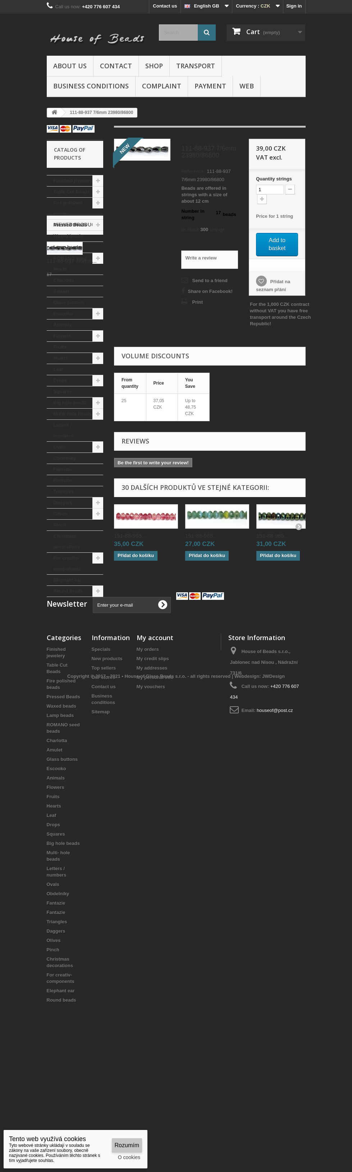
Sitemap (101, 825)
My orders (148, 762)
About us (70, 65)
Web (246, 86)
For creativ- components (67, 563)
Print (197, 302)
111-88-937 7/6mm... (72, 655)
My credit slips (153, 772)
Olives (61, 513)
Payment (210, 86)
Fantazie (63, 469)
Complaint (161, 86)
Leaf (58, 369)
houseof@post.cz (275, 823)
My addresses (152, 781)
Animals (63, 324)
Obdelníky (65, 458)
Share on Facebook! (210, 291)
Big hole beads (70, 402)
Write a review (200, 258)
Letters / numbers (63, 430)
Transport (195, 65)
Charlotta (64, 280)
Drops (60, 380)
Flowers (62, 336)
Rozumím (127, 1145)
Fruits (60, 347)
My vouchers (151, 800)
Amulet (61, 291)
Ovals (60, 447)
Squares (63, 391)
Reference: (193, 171)
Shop (154, 65)
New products (107, 772)
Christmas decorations (67, 541)
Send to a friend (209, 280)
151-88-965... (130, 536)
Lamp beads (67, 247)
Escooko (63, 313)
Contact (116, 65)
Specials (101, 762)
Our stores (103, 790)
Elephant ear (68, 580)
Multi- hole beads (73, 414)
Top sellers (104, 781)
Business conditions (91, 86)
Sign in (294, 6)
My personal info (155, 790)
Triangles (64, 491)
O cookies (129, 1157)
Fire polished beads (68, 208)
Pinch (60, 525)
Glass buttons (69, 302)
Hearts (61, 358)
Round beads (68, 591)
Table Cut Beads (72, 191)
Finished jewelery (73, 180)
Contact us (165, 6)
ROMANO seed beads (70, 264)
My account (155, 750)
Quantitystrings (274, 178)
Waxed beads (68, 236)
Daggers (63, 502)
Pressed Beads (70, 224)
